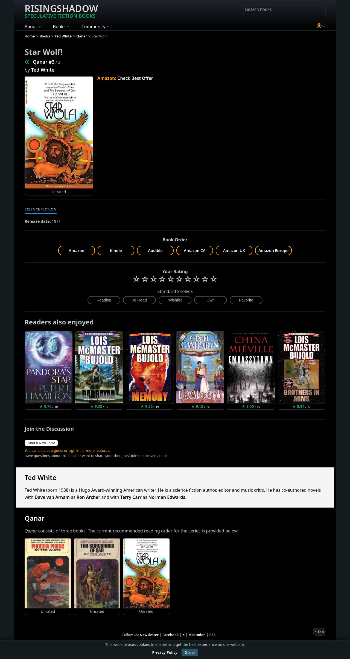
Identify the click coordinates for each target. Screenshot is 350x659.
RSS (212, 634)
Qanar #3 (43, 61)
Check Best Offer (135, 78)
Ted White (42, 69)
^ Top (319, 631)
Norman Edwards (166, 497)
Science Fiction (41, 209)
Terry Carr (131, 497)
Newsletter (149, 634)
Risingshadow (61, 10)
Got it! (190, 652)
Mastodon (197, 634)
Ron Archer (88, 497)
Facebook (170, 634)
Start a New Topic (41, 443)
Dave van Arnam (52, 497)
